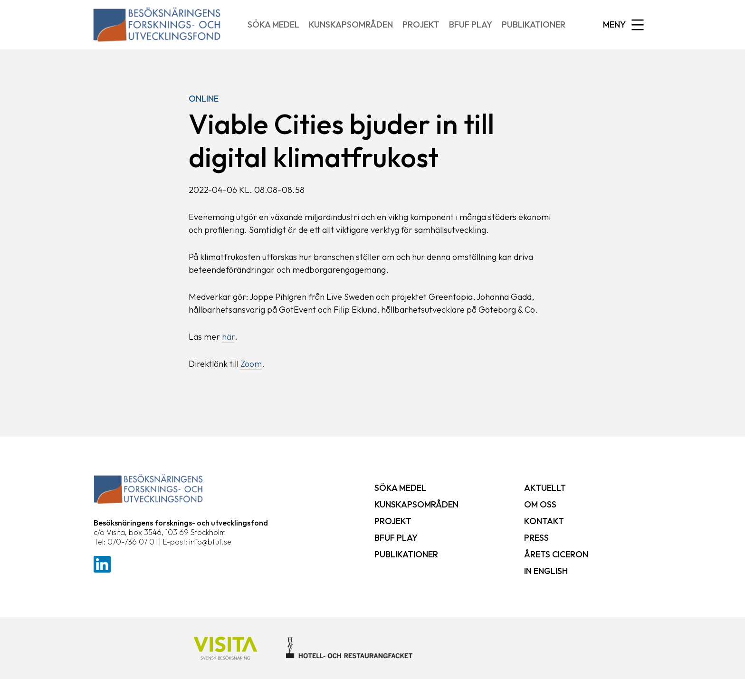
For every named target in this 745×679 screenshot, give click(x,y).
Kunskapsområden (351, 24)
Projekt (420, 24)
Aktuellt (545, 487)
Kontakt (544, 521)
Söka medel (273, 24)
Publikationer (533, 24)
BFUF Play (470, 24)
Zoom (251, 363)
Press (536, 537)
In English (546, 570)
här (228, 336)
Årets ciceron (556, 554)
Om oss (540, 504)
